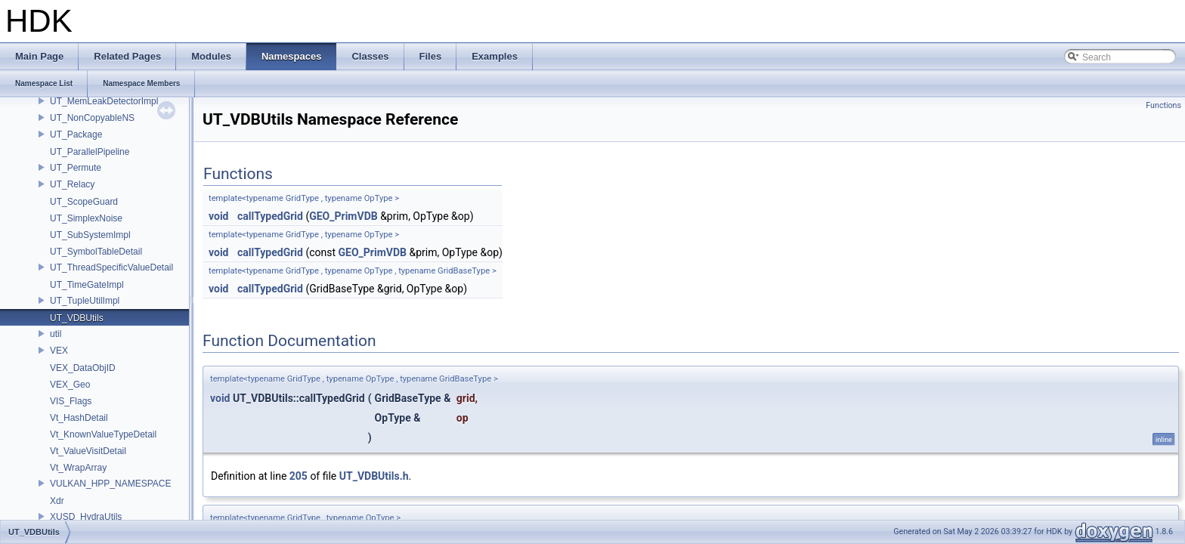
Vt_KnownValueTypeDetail (103, 434)
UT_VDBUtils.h (374, 476)
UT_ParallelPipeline (89, 152)
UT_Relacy (72, 184)
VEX (59, 350)
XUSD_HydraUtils (86, 517)
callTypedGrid (270, 216)
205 (298, 476)
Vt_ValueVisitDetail (88, 451)
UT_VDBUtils (77, 318)
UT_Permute (75, 167)
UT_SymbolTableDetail (96, 251)
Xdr (57, 501)
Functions (1163, 105)
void (218, 216)
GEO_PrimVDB (343, 216)
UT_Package (76, 134)
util (55, 334)
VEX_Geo (70, 384)
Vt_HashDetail (79, 418)
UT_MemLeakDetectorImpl (104, 101)
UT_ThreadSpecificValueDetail (111, 267)
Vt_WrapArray (78, 467)
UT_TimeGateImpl (87, 285)
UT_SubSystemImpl (90, 235)
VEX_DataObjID (83, 368)
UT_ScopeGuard (84, 201)
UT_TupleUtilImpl (84, 300)
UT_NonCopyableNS (92, 118)
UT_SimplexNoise (86, 218)
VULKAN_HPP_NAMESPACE (111, 483)
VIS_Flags (70, 401)
